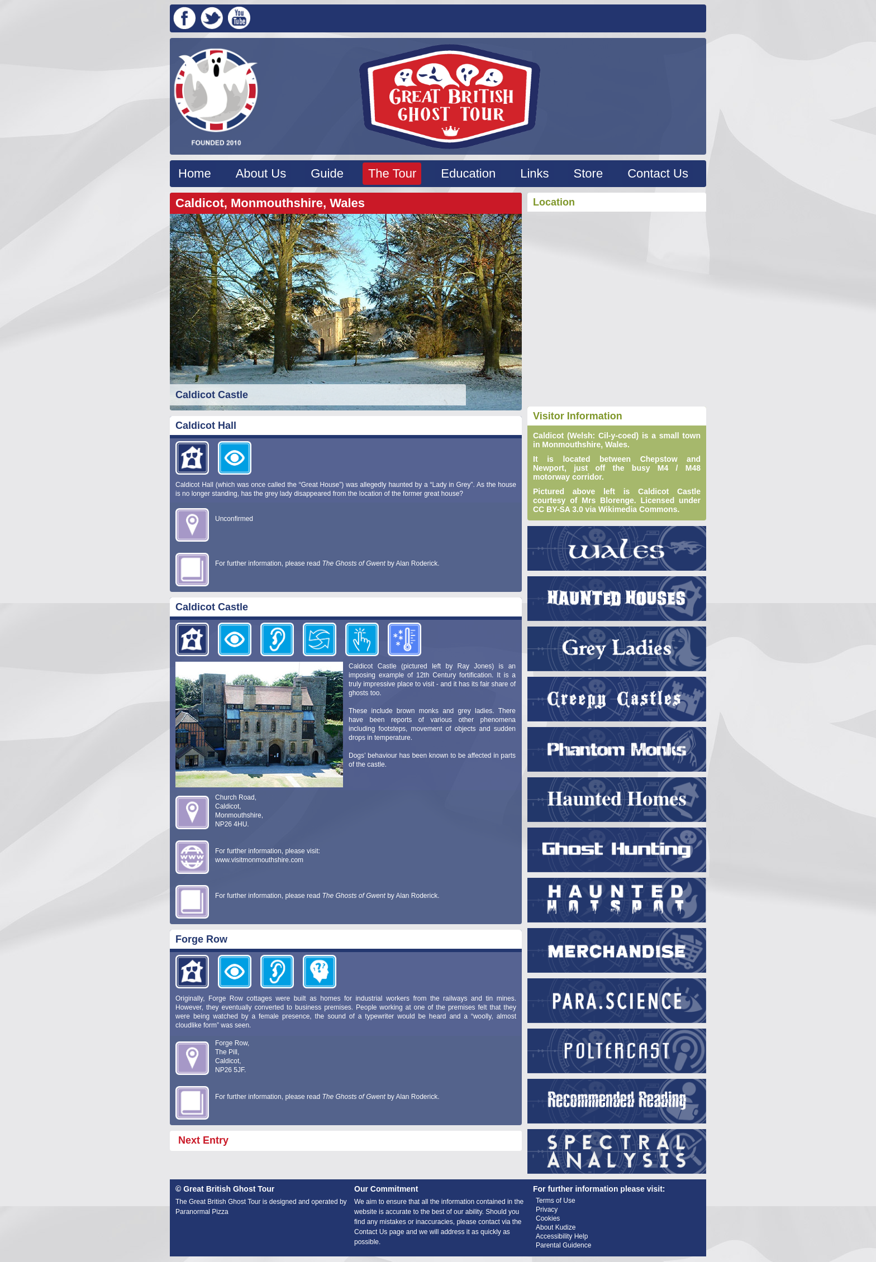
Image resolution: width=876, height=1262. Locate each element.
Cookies (548, 1218)
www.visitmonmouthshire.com (259, 860)
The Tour (392, 173)
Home (194, 173)
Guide (327, 173)
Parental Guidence (563, 1245)
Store (588, 173)
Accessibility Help (562, 1236)
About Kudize (555, 1227)
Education (468, 173)
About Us (261, 173)
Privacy (547, 1209)
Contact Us (657, 173)
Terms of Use (555, 1200)
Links (534, 173)
